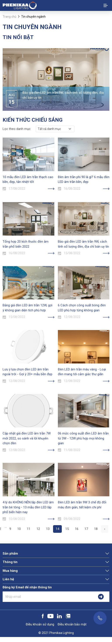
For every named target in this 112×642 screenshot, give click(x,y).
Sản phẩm (10, 553)
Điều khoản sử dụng (40, 624)
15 (67, 529)
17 (86, 529)
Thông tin (10, 562)
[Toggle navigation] (105, 5)
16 (76, 529)
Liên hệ (8, 579)
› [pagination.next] (104, 529)
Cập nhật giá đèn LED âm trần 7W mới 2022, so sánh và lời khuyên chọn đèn (27, 465)
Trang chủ (9, 16)
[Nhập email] (48, 596)
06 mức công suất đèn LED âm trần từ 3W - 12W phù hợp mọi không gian (83, 465)
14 (57, 529)
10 (19, 529)
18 (96, 529)
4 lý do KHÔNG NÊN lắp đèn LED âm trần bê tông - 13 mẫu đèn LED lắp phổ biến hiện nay (28, 534)
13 (48, 529)
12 (38, 529)
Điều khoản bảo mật (72, 624)
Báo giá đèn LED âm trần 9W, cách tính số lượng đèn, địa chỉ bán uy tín (63, 95)
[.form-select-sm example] (55, 129)
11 (28, 529)
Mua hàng (10, 571)
